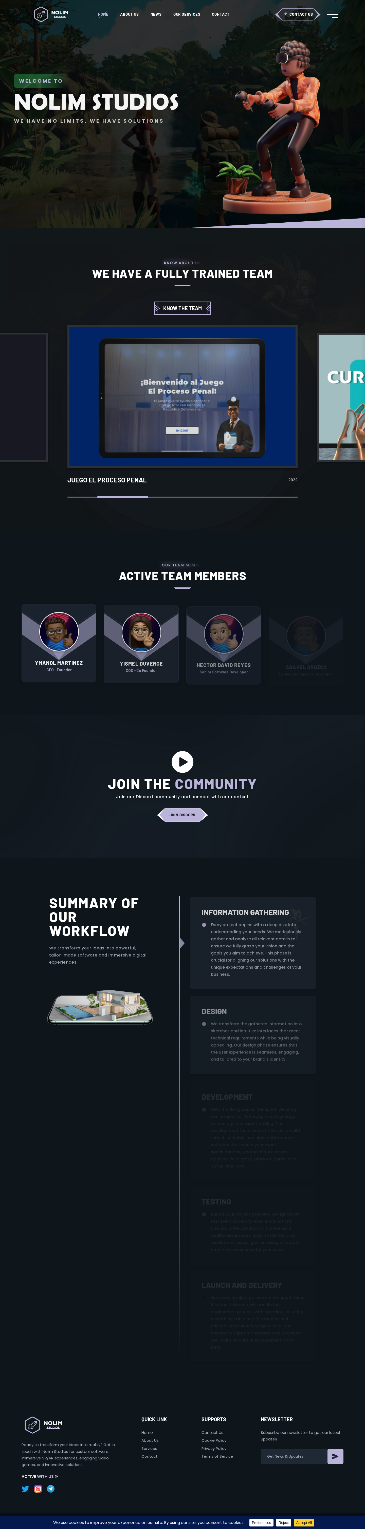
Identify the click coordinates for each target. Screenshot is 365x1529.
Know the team (182, 308)
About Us (129, 14)
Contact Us (298, 14)
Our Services (186, 14)
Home (103, 14)
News (156, 14)
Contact (221, 14)
